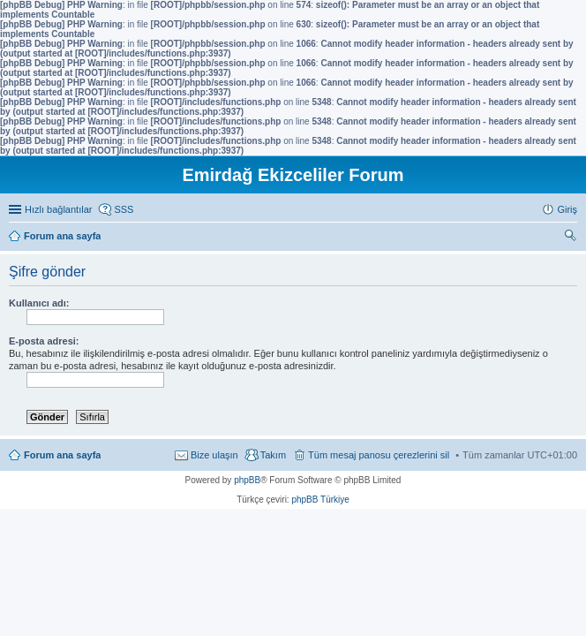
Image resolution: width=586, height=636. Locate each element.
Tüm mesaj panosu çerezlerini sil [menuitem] (378, 455)
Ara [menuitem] (572, 238)
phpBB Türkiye (320, 499)
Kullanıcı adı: (39, 303)
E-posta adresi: (44, 341)
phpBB (247, 480)
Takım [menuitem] (273, 455)
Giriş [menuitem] (567, 209)
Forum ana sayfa (62, 455)
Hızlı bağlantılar (58, 209)
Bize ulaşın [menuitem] (214, 455)
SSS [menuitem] (123, 209)
